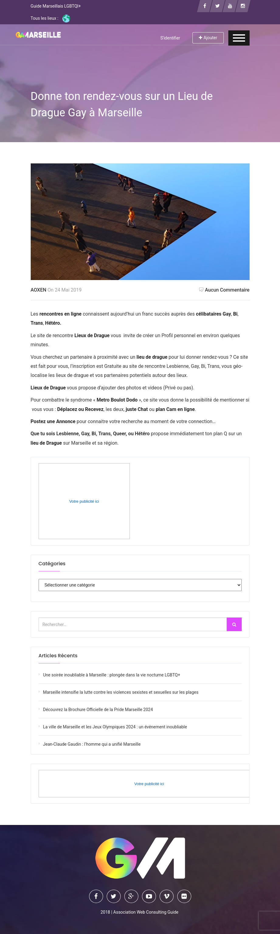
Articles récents (58, 655)
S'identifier (170, 38)
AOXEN (39, 290)
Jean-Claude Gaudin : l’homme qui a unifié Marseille (92, 744)
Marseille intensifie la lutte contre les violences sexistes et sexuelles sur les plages (121, 692)
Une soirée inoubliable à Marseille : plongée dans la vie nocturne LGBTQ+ (111, 674)
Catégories (52, 563)
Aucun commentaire (224, 290)
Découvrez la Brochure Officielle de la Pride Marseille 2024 (98, 709)
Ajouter (208, 37)
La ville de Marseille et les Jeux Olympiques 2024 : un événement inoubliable (115, 726)
